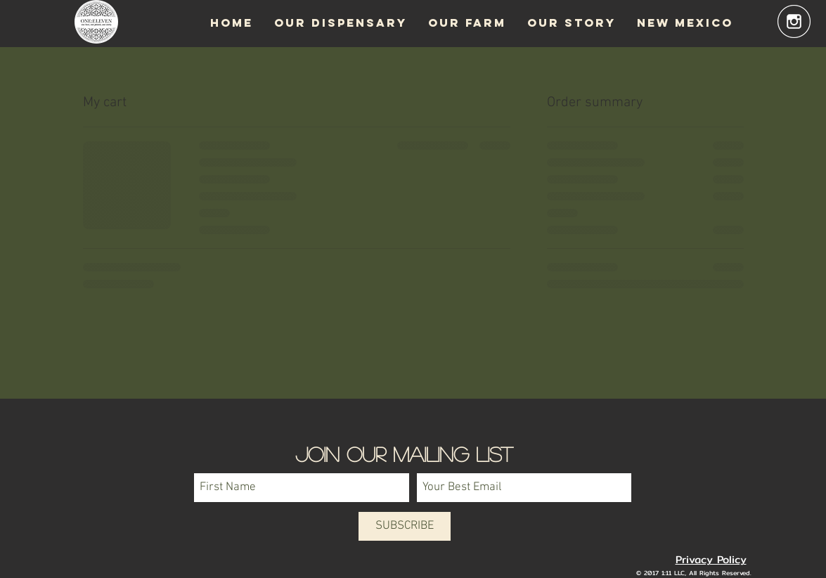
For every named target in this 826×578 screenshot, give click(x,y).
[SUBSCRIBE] (405, 526)
